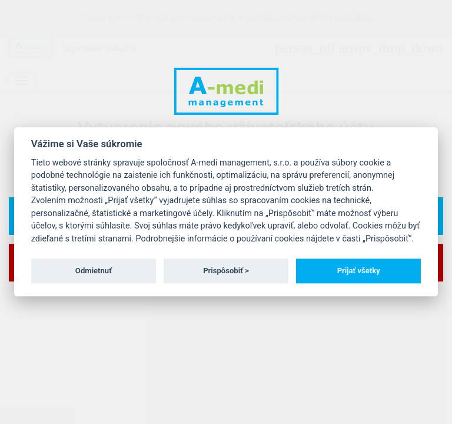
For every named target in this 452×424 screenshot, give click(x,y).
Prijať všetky (358, 270)
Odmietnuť (93, 270)
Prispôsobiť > (226, 270)
